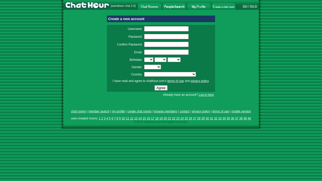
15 (144, 118)
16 (148, 118)
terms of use (175, 81)
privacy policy (200, 81)
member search (98, 111)
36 (232, 118)
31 (211, 118)
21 (169, 118)
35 (228, 118)
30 (207, 118)
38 (241, 118)
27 (194, 118)
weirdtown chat (121, 5)
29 (203, 118)
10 (123, 118)
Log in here (206, 95)
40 (249, 118)
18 (156, 118)
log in (253, 6)
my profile (118, 111)
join (245, 6)
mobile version (241, 111)
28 (198, 118)
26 (190, 118)
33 (219, 118)
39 (245, 118)
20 (165, 118)
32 (215, 118)
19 (161, 118)
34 (224, 118)
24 (182, 118)
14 (140, 118)
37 (236, 118)
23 (177, 118)
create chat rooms (139, 111)
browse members (165, 111)
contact (184, 111)
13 (135, 118)
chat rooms (78, 111)
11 (127, 118)
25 (186, 118)
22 (173, 118)
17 (152, 118)
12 (131, 118)
